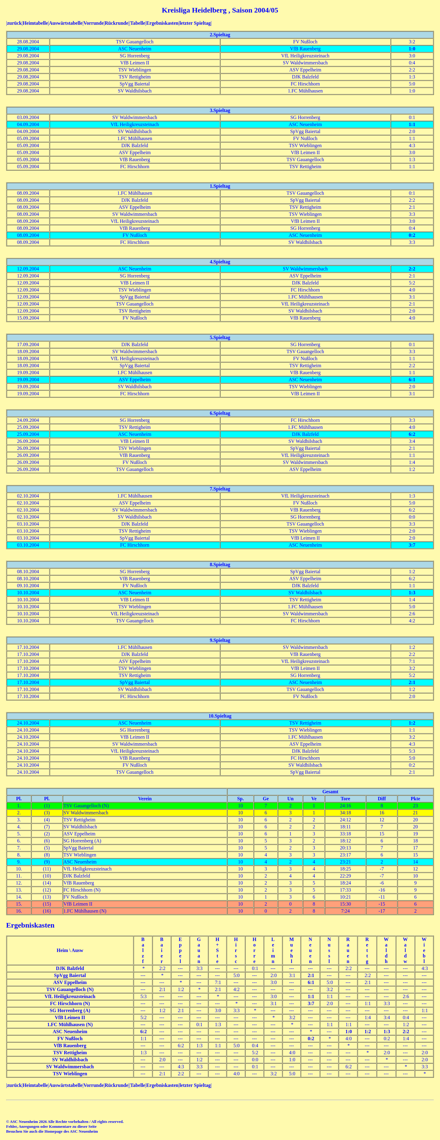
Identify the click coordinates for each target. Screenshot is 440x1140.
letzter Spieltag (195, 23)
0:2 (412, 235)
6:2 (412, 434)
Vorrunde (94, 23)
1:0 (412, 48)
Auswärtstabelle (65, 23)
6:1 (412, 379)
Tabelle (137, 23)
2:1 (412, 682)
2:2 (412, 268)
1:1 (412, 124)
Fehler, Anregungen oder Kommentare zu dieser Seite (51, 1126)
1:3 (412, 592)
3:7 (412, 545)
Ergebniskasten (162, 23)
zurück (14, 23)
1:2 (412, 723)
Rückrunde (116, 23)
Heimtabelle (35, 23)
